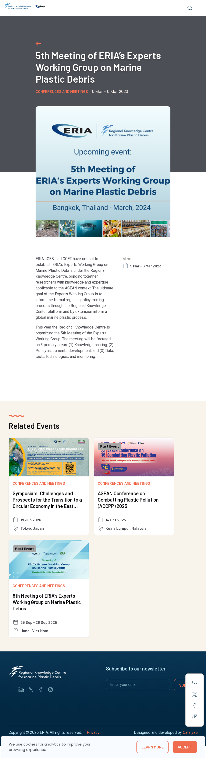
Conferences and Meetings (62, 91)
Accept (185, 747)
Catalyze (190, 732)
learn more (152, 747)
